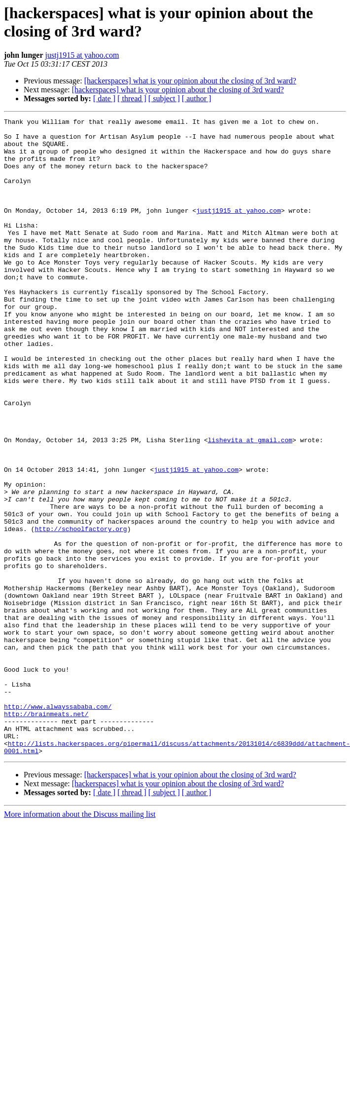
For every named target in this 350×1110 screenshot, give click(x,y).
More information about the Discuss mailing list (80, 941)
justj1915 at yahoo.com (82, 55)
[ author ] (196, 98)
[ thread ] (131, 98)
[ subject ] (164, 98)
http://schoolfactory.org (81, 611)
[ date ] (104, 98)
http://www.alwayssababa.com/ (57, 824)
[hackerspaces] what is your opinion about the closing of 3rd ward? (190, 81)
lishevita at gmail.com (250, 504)
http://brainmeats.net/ (46, 833)
